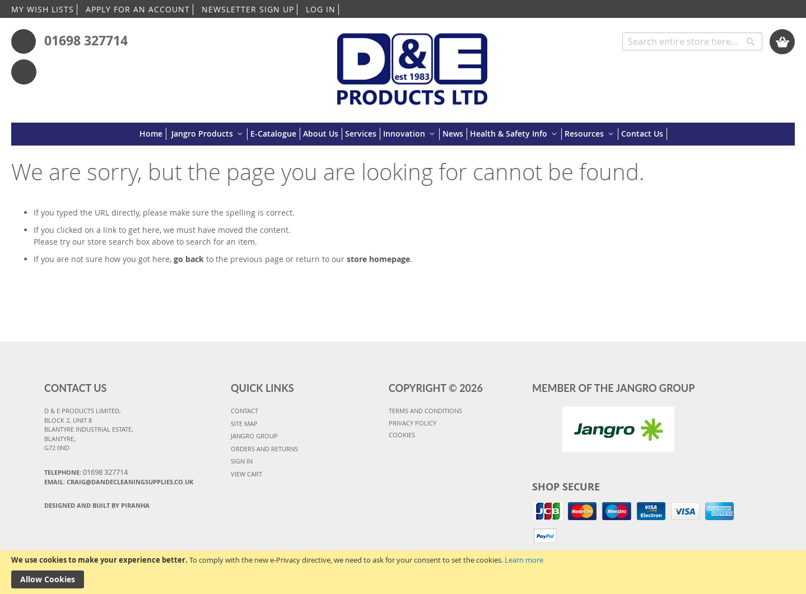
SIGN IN (242, 461)
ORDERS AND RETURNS (264, 449)
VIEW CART (246, 474)
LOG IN (321, 9)
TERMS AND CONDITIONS (425, 410)
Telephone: (86, 472)
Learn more (524, 560)
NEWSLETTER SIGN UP (248, 9)
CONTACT (244, 410)
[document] (403, 572)
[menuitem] (152, 134)
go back (189, 259)
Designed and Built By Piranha (97, 505)
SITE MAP (244, 423)
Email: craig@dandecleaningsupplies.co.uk (118, 482)
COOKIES (402, 435)
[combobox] (692, 41)
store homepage (378, 259)
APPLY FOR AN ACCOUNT (138, 9)
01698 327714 (86, 40)
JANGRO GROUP (254, 436)
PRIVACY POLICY (412, 423)
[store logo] (412, 63)
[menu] (403, 134)
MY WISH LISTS (42, 9)
